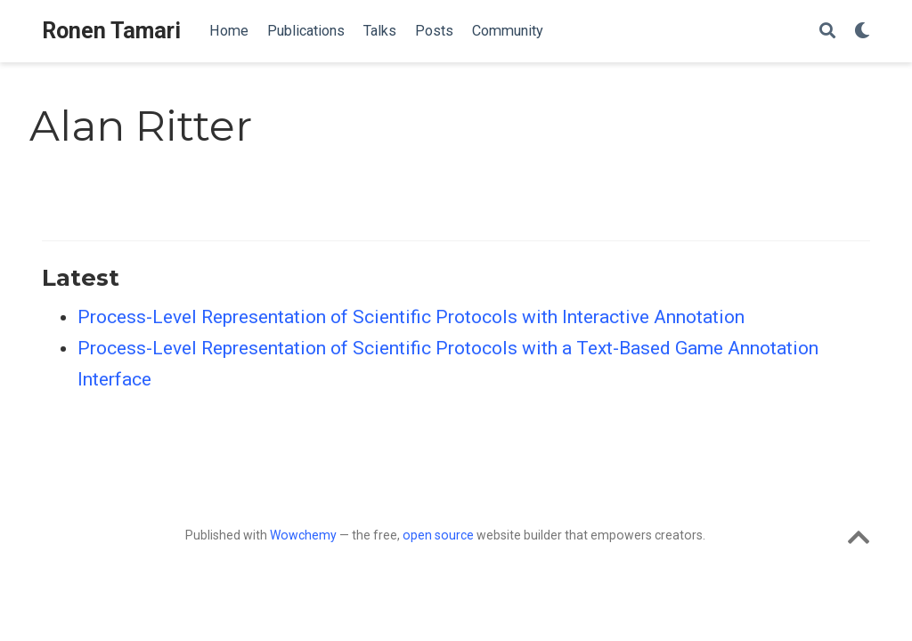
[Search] (827, 31)
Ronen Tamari (111, 31)
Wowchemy (303, 535)
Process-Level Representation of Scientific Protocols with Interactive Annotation (411, 317)
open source (438, 535)
